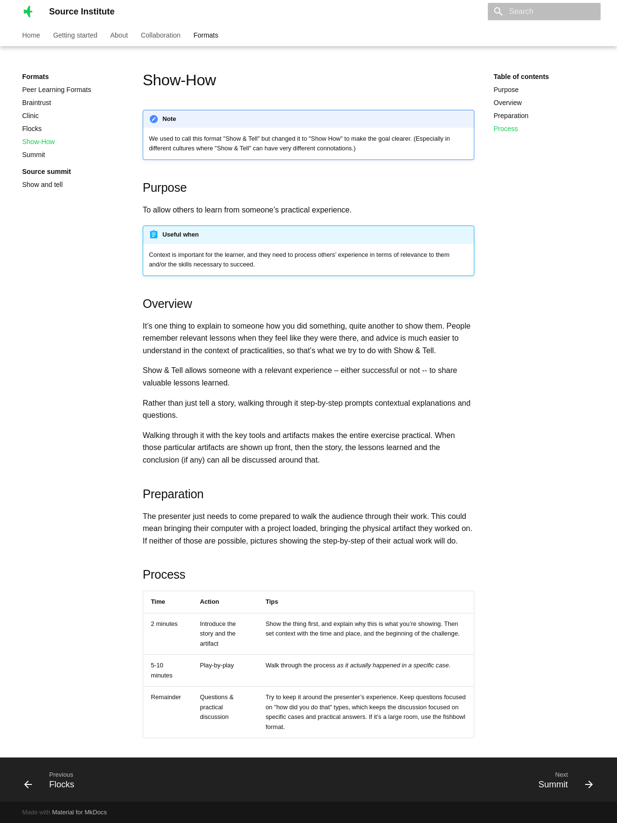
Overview (508, 102)
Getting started (75, 35)
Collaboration (161, 35)
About (119, 35)
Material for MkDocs (79, 812)
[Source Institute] (28, 11)
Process (506, 129)
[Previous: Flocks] (52, 779)
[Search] (544, 11)
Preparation (511, 115)
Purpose (506, 89)
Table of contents (521, 76)
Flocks (31, 129)
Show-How (38, 142)
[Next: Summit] (562, 779)
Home (31, 35)
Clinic (30, 115)
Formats (205, 35)
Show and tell (42, 184)
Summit (33, 155)
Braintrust (36, 102)
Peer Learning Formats (56, 89)
